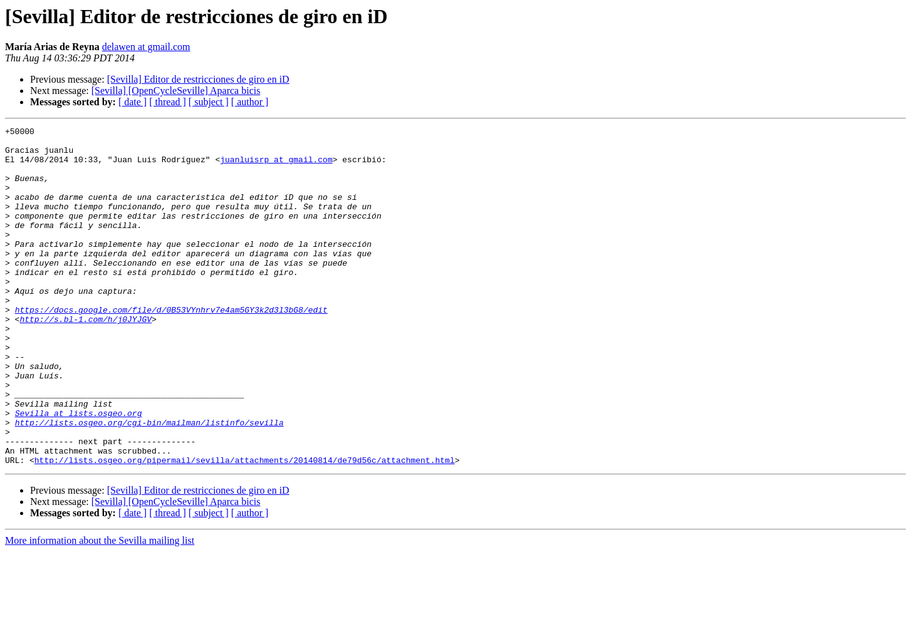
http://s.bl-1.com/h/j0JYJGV (85, 358)
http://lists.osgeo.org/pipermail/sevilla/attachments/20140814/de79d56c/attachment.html (244, 527)
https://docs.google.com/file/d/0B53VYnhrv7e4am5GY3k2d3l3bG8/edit (171, 347)
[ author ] (250, 101)
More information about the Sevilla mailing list (99, 608)
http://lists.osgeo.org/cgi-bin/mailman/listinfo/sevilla (149, 482)
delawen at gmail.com (146, 46)
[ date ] (132, 101)
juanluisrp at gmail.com (276, 166)
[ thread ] (167, 101)
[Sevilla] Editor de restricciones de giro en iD (198, 79)
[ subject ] (209, 101)
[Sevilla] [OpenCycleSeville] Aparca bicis (176, 90)
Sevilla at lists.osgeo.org (78, 471)
